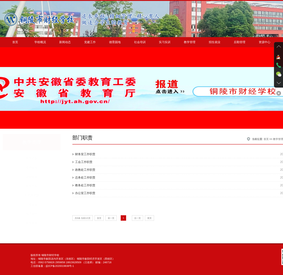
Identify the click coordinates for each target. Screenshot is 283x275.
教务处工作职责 (85, 185)
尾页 (149, 218)
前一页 (111, 218)
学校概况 (40, 42)
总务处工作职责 (85, 177)
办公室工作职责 (85, 193)
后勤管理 (239, 42)
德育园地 (115, 42)
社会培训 (140, 42)
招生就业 (214, 42)
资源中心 (264, 42)
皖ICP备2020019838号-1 (60, 265)
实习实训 (164, 42)
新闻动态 (65, 42)
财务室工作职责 (85, 154)
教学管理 (189, 42)
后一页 (137, 218)
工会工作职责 (83, 161)
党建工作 (90, 42)
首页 (15, 42)
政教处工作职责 (85, 169)
